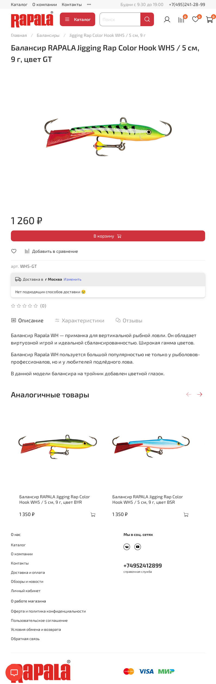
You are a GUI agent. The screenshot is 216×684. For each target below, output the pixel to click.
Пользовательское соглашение (39, 628)
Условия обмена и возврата (36, 637)
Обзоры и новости (27, 589)
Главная (19, 35)
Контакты (72, 4)
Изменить (72, 279)
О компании (44, 4)
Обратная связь (25, 646)
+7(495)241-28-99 (187, 4)
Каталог (19, 4)
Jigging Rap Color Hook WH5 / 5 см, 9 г (107, 35)
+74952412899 (143, 573)
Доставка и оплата (28, 580)
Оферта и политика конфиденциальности (48, 619)
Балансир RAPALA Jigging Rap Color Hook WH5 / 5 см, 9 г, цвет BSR (157, 507)
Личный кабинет (26, 598)
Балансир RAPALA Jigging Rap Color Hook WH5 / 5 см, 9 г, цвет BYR (56, 507)
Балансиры (48, 35)
